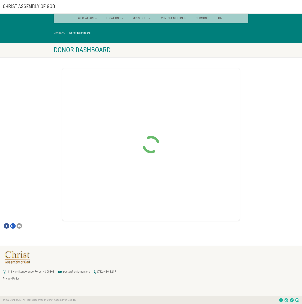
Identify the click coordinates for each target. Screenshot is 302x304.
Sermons (202, 18)
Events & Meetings (172, 18)
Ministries (141, 18)
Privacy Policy (11, 278)
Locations (114, 18)
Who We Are (87, 18)
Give (221, 18)
